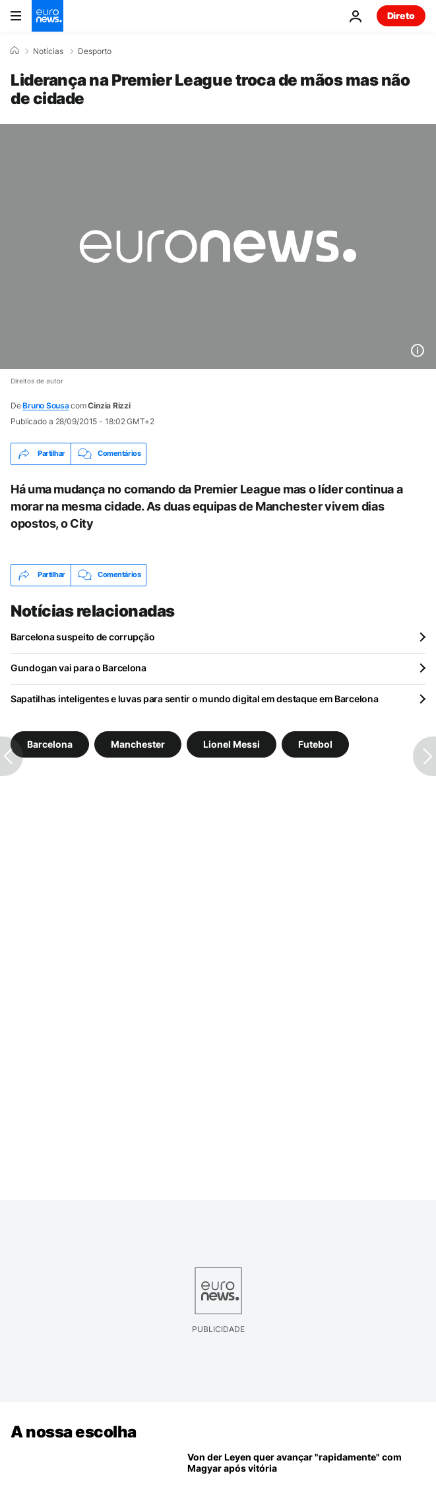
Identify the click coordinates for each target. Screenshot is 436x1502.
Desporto (94, 51)
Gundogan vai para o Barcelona (78, 667)
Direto (401, 15)
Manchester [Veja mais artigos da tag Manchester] (138, 743)
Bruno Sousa (45, 405)
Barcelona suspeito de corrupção (82, 636)
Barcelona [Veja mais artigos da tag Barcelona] (50, 743)
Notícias (48, 51)
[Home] (14, 50)
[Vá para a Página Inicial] (47, 16)
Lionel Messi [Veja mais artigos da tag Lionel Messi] (231, 743)
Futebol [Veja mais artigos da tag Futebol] (315, 743)
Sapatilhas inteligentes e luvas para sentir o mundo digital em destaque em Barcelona (194, 698)
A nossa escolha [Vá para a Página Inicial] (74, 1431)
